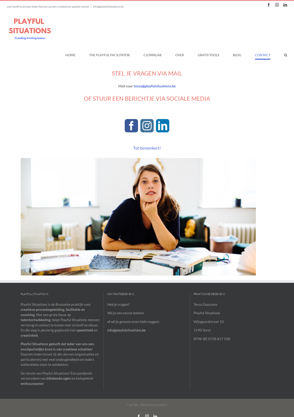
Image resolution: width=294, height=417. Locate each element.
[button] (285, 55)
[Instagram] (147, 125)
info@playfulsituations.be (108, 6)
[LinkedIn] (162, 125)
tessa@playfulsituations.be (155, 86)
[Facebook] (131, 125)
